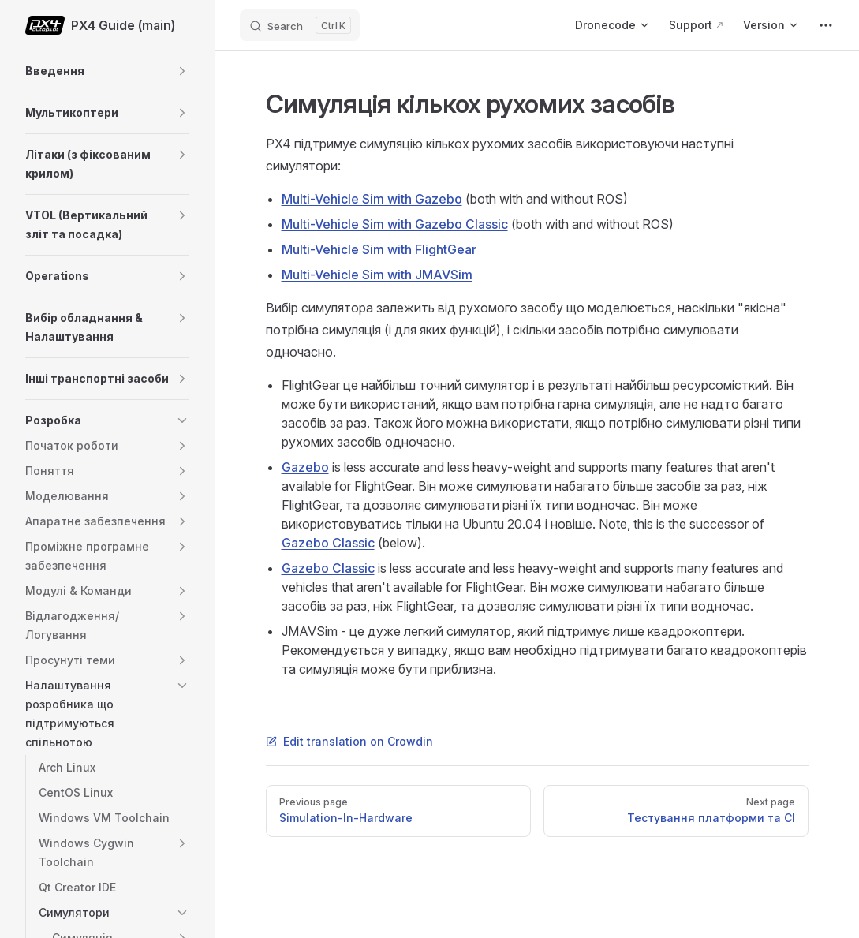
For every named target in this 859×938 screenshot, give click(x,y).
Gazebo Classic (328, 543)
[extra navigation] (826, 25)
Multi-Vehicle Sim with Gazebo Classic (395, 224)
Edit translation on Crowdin (349, 741)
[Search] (300, 25)
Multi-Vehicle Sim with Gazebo (372, 199)
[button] (182, 71)
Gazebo (305, 467)
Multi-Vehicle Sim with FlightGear (379, 249)
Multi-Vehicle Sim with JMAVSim (377, 274)
